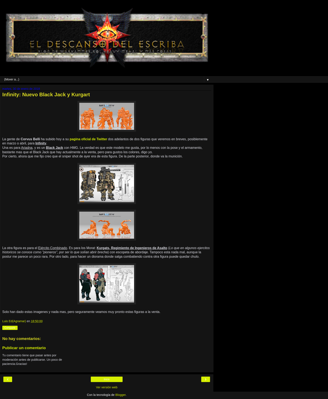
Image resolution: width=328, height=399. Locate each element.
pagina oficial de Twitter (88, 139)
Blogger (120, 394)
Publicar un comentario (24, 348)
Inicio (107, 379)
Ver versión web (106, 387)
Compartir (9, 327)
